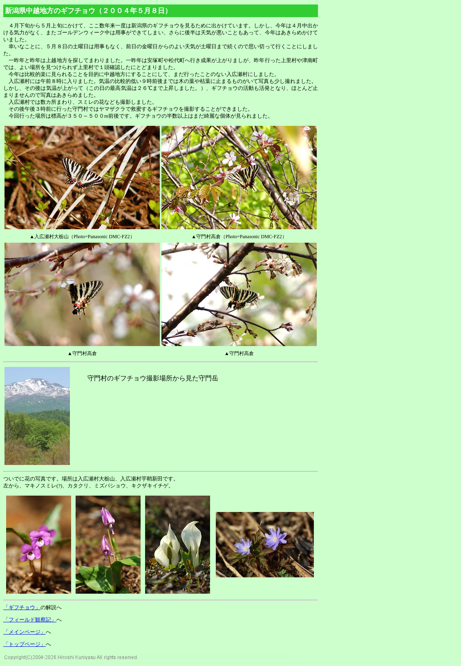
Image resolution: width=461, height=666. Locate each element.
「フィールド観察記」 (29, 620)
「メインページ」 (24, 632)
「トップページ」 (24, 644)
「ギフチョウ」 (21, 607)
